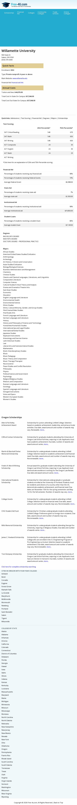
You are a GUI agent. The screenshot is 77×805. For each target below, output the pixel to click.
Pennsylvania (6, 752)
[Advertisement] (38, 30)
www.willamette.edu (20, 78)
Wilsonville (6, 621)
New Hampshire (8, 727)
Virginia (4, 778)
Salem (4, 615)
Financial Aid (20, 13)
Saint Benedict (7, 612)
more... (42, 430)
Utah (3, 774)
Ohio (3, 743)
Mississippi (6, 711)
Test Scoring (25, 118)
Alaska (4, 631)
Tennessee (6, 768)
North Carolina (7, 717)
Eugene (4, 583)
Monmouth (6, 602)
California (5, 644)
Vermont (5, 784)
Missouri (5, 708)
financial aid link (17, 82)
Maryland (5, 695)
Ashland (5, 574)
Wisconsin (5, 790)
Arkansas (5, 638)
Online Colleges (67, 13)
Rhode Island (6, 759)
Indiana (4, 679)
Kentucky (5, 685)
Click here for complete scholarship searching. (19, 567)
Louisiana (5, 689)
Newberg (5, 606)
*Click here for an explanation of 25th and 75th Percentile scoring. (28, 162)
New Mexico (6, 733)
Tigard (4, 618)
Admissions (15, 118)
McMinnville (6, 599)
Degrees (46, 118)
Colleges (31, 13)
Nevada (4, 736)
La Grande (5, 593)
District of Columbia (9, 654)
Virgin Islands (7, 781)
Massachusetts (7, 692)
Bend (3, 577)
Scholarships (9, 13)
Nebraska (5, 724)
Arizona (4, 641)
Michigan (5, 701)
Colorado (5, 647)
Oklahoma (5, 746)
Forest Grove (6, 586)
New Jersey (6, 730)
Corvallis (5, 580)
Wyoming (5, 797)
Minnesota (6, 704)
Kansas (4, 682)
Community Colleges (42, 13)
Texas (4, 771)
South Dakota (7, 765)
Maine (4, 698)
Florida (4, 660)
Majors (53, 118)
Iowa (3, 669)
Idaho (4, 673)
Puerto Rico (6, 755)
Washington (6, 787)
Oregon (4, 749)
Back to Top (58, 803)
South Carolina (7, 762)
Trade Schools (55, 13)
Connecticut (6, 650)
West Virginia (7, 794)
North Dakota (7, 720)
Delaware (5, 657)
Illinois (4, 676)
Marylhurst (6, 596)
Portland (5, 609)
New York (5, 739)
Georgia (5, 663)
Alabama (5, 634)
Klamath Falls (6, 590)
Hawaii (4, 666)
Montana (5, 714)
